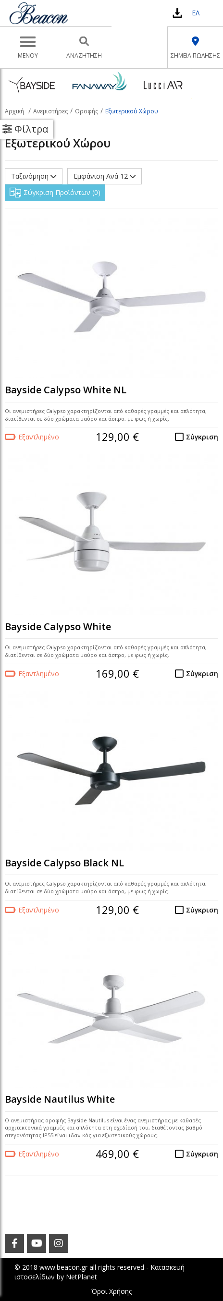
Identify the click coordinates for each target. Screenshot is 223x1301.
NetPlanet (81, 1276)
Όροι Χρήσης (111, 1291)
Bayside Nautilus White (60, 1099)
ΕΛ (195, 12)
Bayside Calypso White (58, 626)
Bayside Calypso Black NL (64, 862)
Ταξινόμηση (33, 176)
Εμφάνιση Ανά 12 (105, 176)
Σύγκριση (202, 436)
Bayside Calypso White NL (65, 389)
